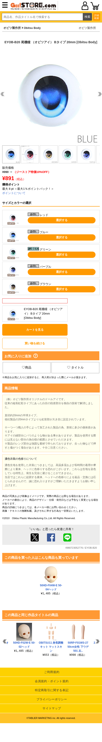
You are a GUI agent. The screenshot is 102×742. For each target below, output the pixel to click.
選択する (62, 220)
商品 (26, 367)
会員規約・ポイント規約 (51, 681)
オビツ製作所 (12, 28)
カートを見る (35, 329)
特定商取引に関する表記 (51, 690)
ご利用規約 (51, 672)
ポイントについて (14, 193)
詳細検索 (96, 16)
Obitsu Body (32, 28)
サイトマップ (51, 708)
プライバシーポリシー (51, 699)
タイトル (75, 367)
